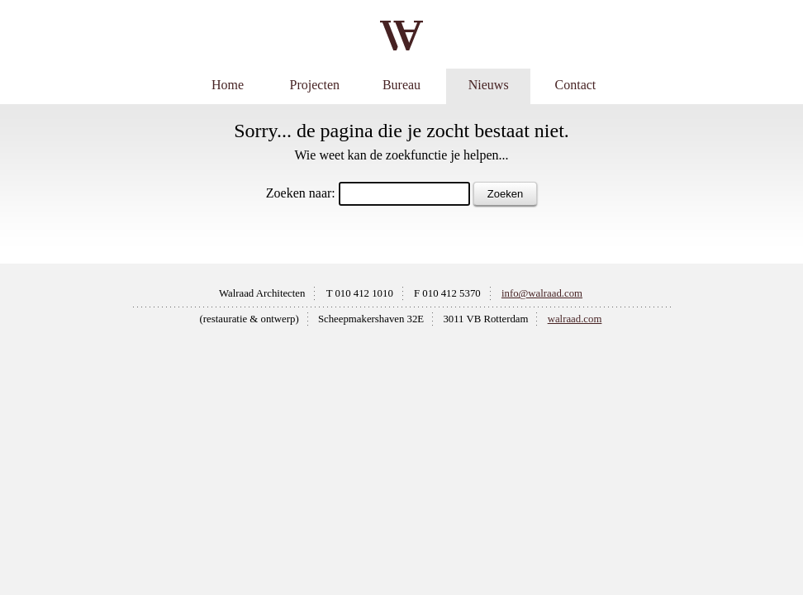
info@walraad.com (541, 293)
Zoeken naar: (300, 193)
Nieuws (488, 85)
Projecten (315, 85)
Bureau (401, 85)
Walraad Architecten (262, 293)
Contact (575, 85)
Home (227, 85)
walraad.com (575, 319)
